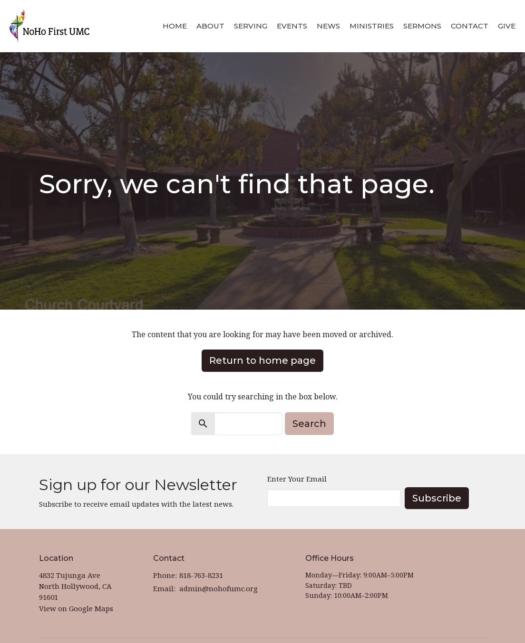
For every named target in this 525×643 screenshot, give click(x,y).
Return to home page (262, 360)
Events (292, 25)
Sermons (422, 25)
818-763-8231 (201, 575)
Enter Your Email (297, 478)
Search (309, 423)
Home (175, 25)
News (328, 25)
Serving (250, 25)
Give (506, 25)
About (210, 25)
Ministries (372, 25)
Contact (469, 25)
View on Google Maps (76, 608)
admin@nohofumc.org (218, 588)
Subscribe (436, 498)
